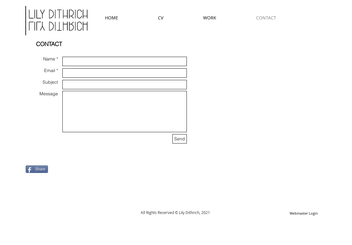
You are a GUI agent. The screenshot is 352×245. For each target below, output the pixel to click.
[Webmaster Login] (304, 213)
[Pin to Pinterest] (33, 178)
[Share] (37, 169)
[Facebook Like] (65, 163)
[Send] (180, 138)
